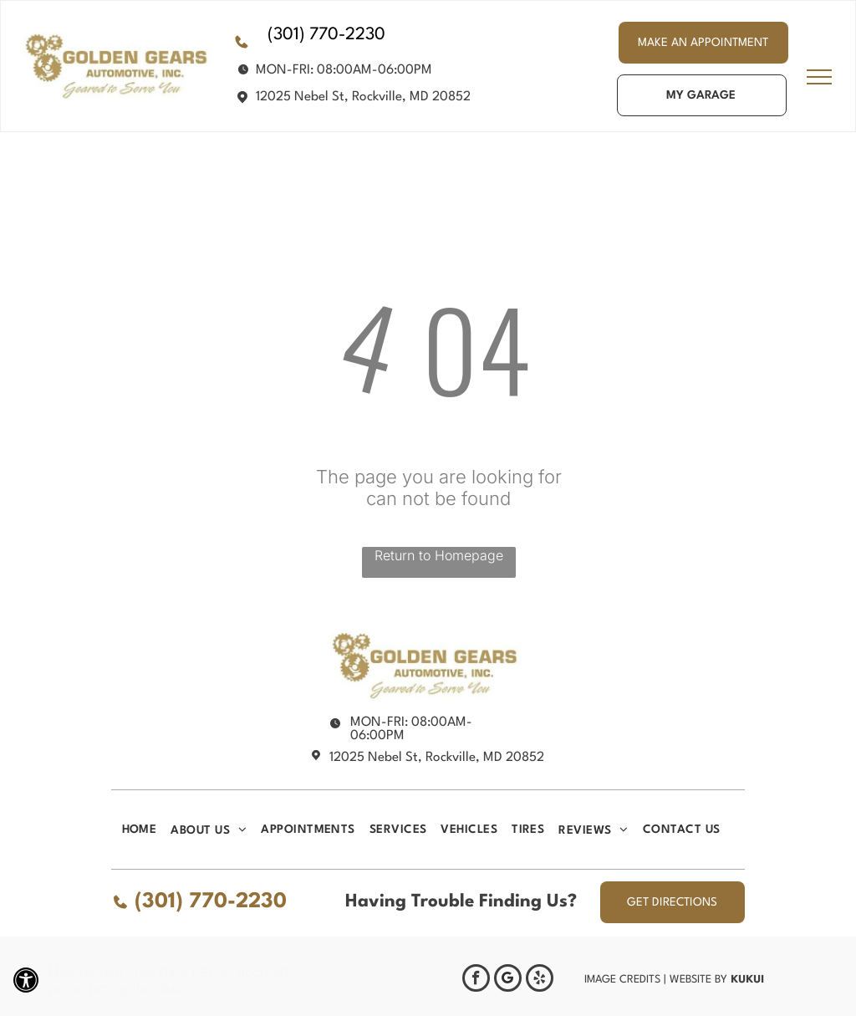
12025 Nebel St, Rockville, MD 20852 (363, 97)
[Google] (508, 980)
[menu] (819, 77)
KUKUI (747, 979)
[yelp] (539, 980)
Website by (698, 979)
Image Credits (622, 979)
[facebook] (476, 980)
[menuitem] (146, 829)
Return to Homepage (438, 555)
